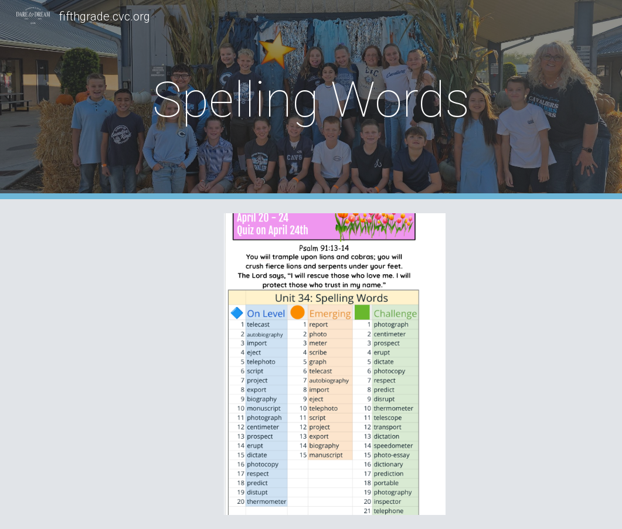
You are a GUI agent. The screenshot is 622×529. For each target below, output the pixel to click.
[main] (311, 99)
